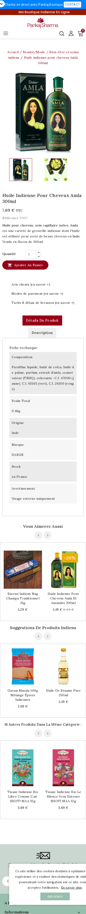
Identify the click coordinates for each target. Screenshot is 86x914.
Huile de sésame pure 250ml (63, 692)
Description (42, 333)
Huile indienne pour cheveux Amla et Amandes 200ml (63, 598)
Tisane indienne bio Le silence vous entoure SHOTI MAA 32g (63, 796)
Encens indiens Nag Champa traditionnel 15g (22, 598)
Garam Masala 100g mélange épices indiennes (23, 695)
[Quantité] (30, 254)
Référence (10, 218)
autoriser (55, 896)
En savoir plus (71, 887)
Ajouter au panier (25, 265)
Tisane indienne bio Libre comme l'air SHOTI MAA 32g (22, 796)
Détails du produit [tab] (42, 320)
